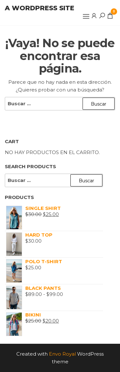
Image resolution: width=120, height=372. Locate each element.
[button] (86, 16)
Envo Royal (62, 354)
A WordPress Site (39, 8)
